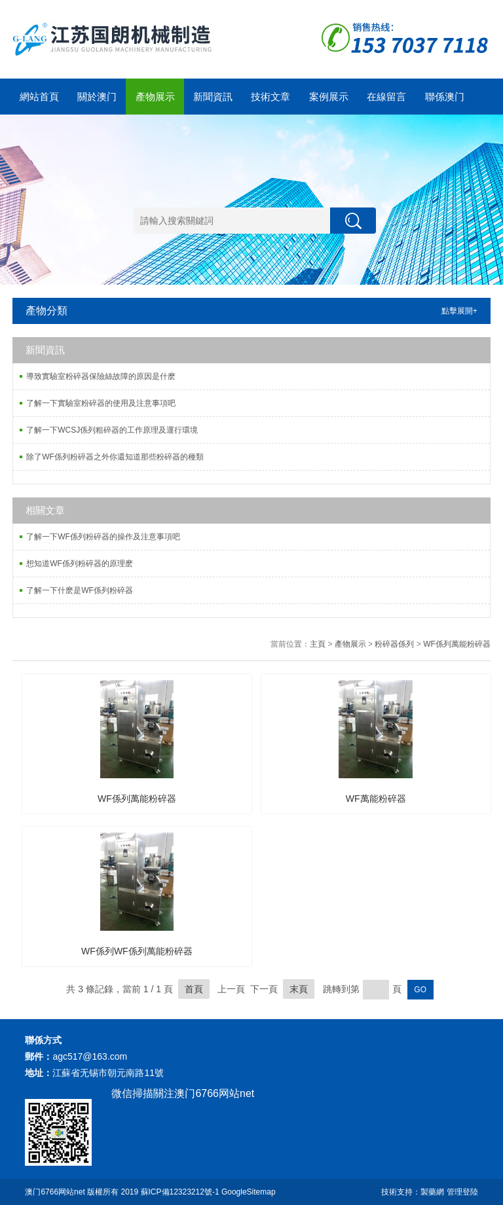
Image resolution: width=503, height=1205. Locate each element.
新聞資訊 (213, 96)
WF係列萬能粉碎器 (457, 644)
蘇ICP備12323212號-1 (180, 1191)
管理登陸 (462, 1191)
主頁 (318, 644)
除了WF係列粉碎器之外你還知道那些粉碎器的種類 (115, 456)
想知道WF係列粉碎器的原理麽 (79, 563)
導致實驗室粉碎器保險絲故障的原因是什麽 (101, 376)
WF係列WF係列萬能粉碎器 (137, 951)
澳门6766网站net (54, 1191)
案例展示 (328, 96)
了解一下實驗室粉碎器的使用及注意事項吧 (101, 403)
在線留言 (386, 96)
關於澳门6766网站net (96, 103)
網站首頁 (39, 96)
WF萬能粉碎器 (376, 798)
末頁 (298, 989)
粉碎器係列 (394, 644)
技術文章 (270, 96)
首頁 (194, 989)
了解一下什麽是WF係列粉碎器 (79, 590)
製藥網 (432, 1191)
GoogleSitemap (248, 1191)
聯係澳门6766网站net (444, 103)
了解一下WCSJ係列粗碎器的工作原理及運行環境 (112, 430)
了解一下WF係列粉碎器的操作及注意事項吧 (103, 536)
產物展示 (155, 96)
